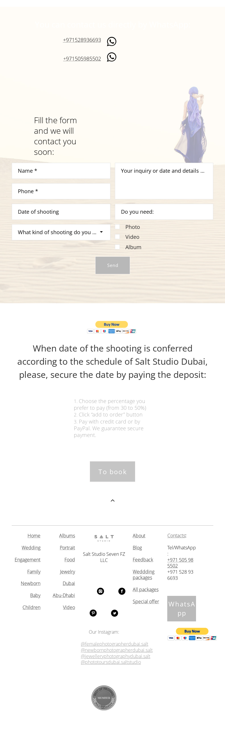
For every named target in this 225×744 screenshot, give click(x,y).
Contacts (176, 536)
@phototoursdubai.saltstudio (111, 662)
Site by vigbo (112, 729)
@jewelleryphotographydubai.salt (115, 656)
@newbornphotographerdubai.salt (117, 650)
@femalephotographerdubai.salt (114, 644)
